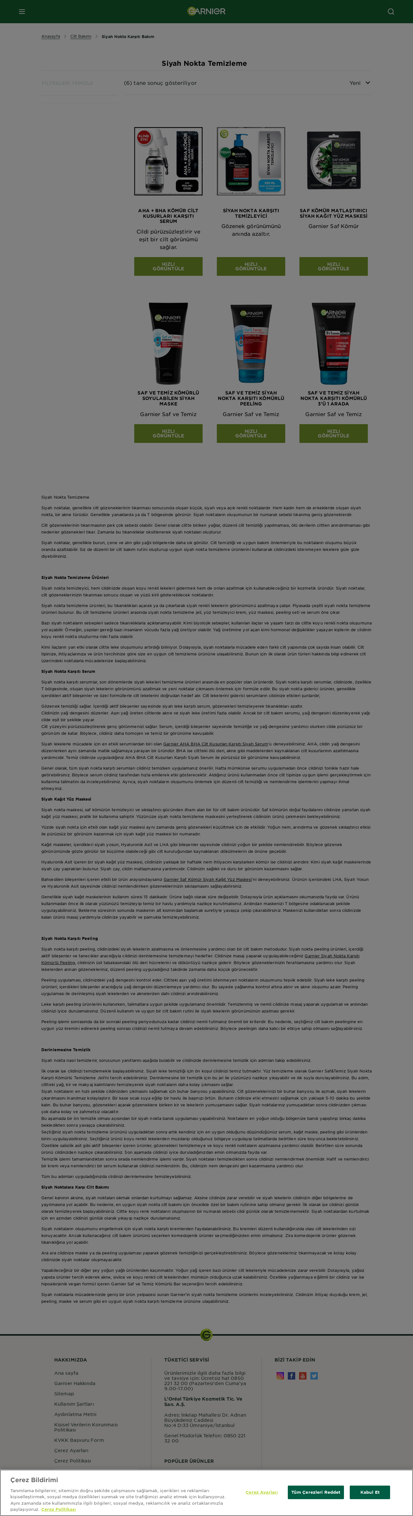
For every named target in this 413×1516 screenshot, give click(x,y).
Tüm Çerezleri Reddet (316, 1495)
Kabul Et (370, 1495)
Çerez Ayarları (262, 1495)
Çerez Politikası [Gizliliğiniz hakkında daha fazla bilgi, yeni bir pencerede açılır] (58, 1513)
